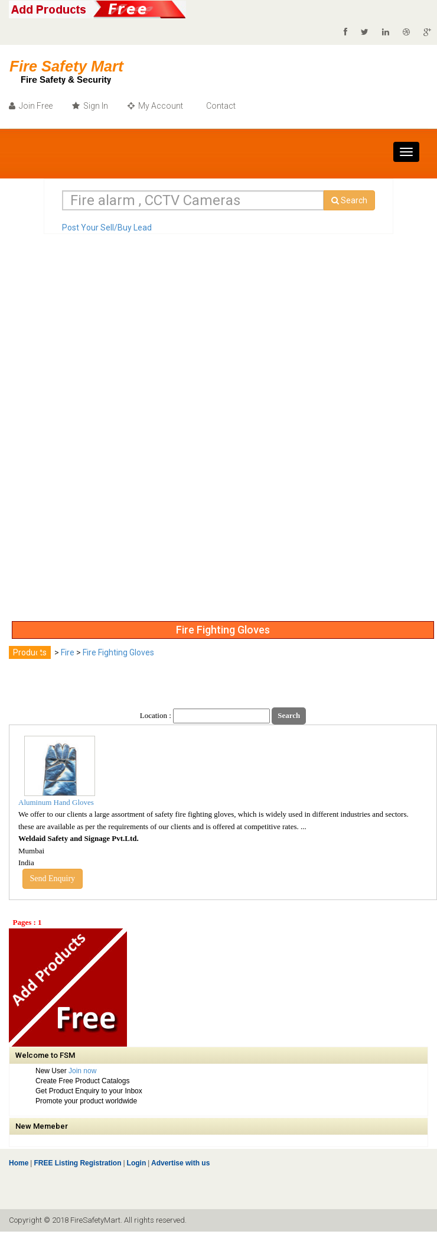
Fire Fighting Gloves (118, 652)
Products (30, 652)
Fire (67, 652)
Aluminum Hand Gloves (56, 802)
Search (349, 200)
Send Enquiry (53, 878)
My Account (155, 106)
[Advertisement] (56, 438)
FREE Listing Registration (77, 1163)
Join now (82, 1071)
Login (136, 1163)
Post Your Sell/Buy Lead (107, 227)
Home (18, 1163)
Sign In (90, 106)
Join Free (31, 106)
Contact (220, 106)
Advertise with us (179, 1163)
